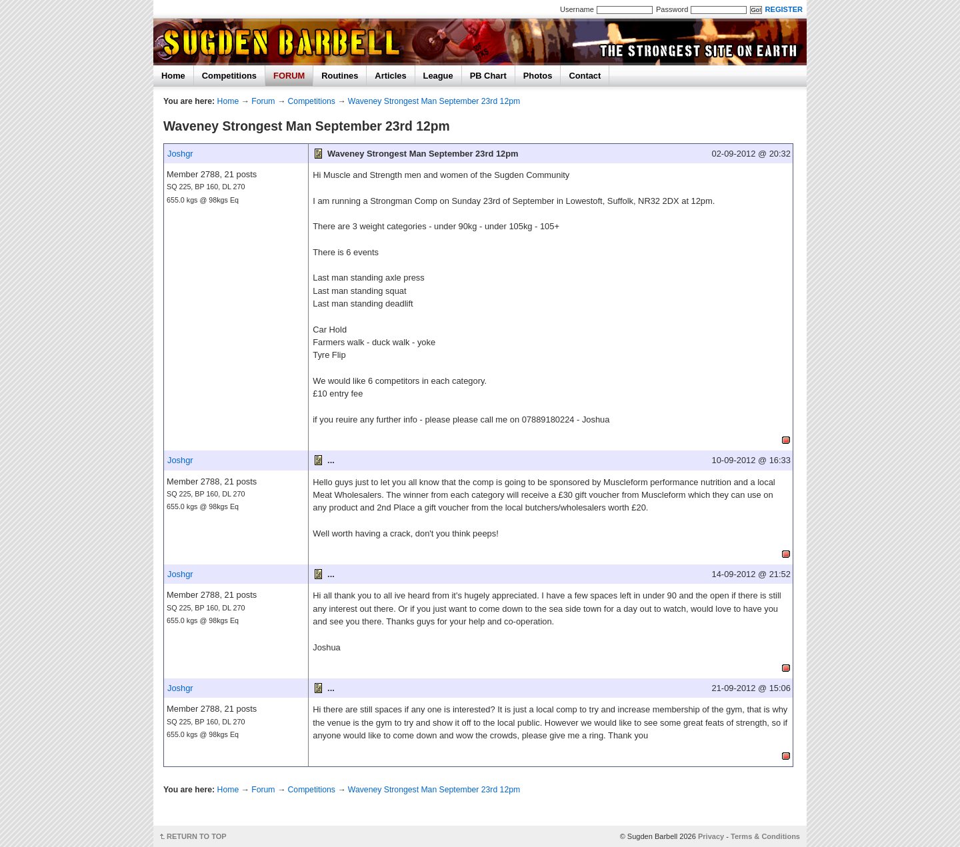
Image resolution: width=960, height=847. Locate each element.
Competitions (229, 76)
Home (173, 76)
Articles (390, 76)
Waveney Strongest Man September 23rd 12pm (434, 101)
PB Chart (488, 76)
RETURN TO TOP (197, 836)
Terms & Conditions (765, 836)
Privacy (711, 836)
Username (577, 9)
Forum (263, 101)
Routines (339, 76)
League (438, 76)
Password (672, 9)
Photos (538, 76)
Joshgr (180, 154)
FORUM (289, 76)
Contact (585, 76)
